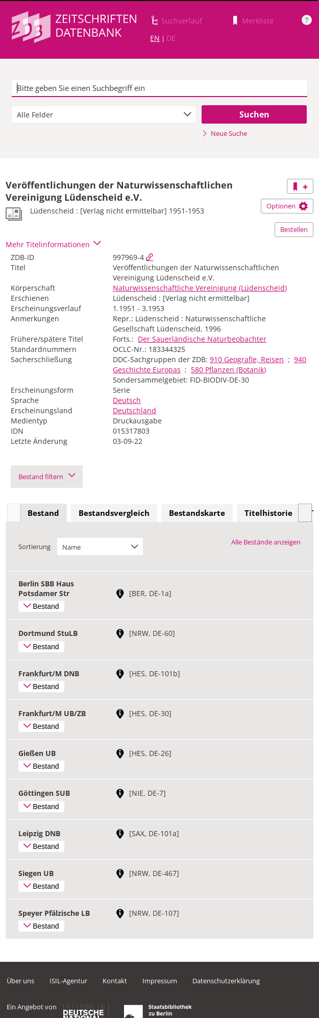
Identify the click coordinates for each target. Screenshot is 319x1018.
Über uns (20, 980)
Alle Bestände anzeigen (266, 542)
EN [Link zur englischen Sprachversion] (155, 38)
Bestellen (294, 229)
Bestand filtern (46, 476)
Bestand (43, 513)
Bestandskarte (197, 513)
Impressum (159, 980)
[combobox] (104, 114)
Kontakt (115, 980)
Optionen (287, 205)
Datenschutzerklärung (226, 980)
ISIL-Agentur (68, 980)
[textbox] (159, 88)
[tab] (43, 513)
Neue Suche (224, 133)
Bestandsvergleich (114, 513)
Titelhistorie (268, 513)
